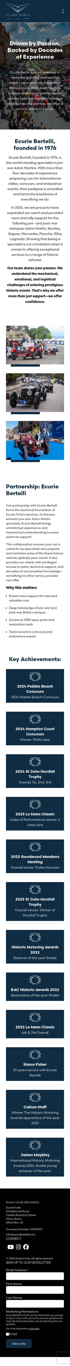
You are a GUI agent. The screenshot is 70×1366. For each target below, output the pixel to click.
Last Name (14, 1297)
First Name (14, 1284)
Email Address (17, 1270)
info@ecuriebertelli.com (20, 1234)
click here (34, 1328)
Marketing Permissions (22, 1311)
